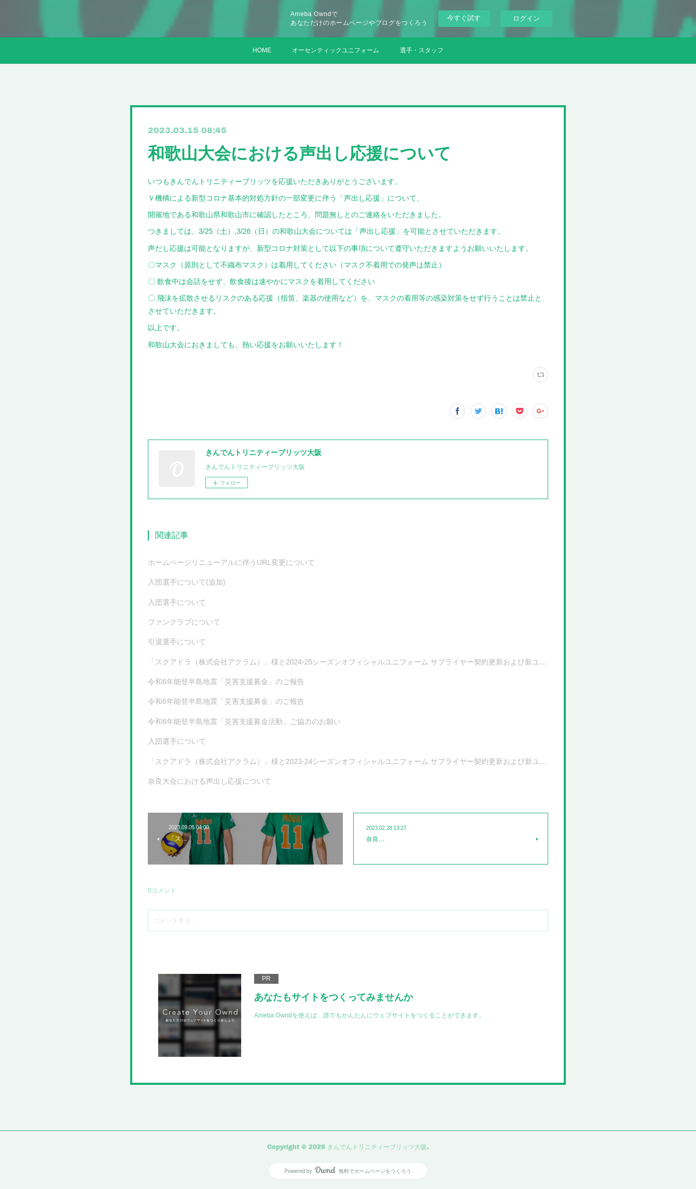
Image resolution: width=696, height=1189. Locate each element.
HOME (262, 50)
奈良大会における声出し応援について (209, 781)
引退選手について (177, 642)
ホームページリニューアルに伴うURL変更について (231, 562)
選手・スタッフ (421, 50)
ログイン (526, 18)
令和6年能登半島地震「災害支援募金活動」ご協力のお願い (244, 721)
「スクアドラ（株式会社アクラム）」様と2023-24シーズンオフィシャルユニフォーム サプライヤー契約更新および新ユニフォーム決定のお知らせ (348, 761)
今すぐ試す (464, 18)
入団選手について (177, 602)
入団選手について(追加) (186, 582)
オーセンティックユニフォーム (335, 50)
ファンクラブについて (184, 622)
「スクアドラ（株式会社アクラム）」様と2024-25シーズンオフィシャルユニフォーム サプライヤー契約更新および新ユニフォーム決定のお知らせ (348, 662)
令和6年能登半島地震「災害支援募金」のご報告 (226, 681)
